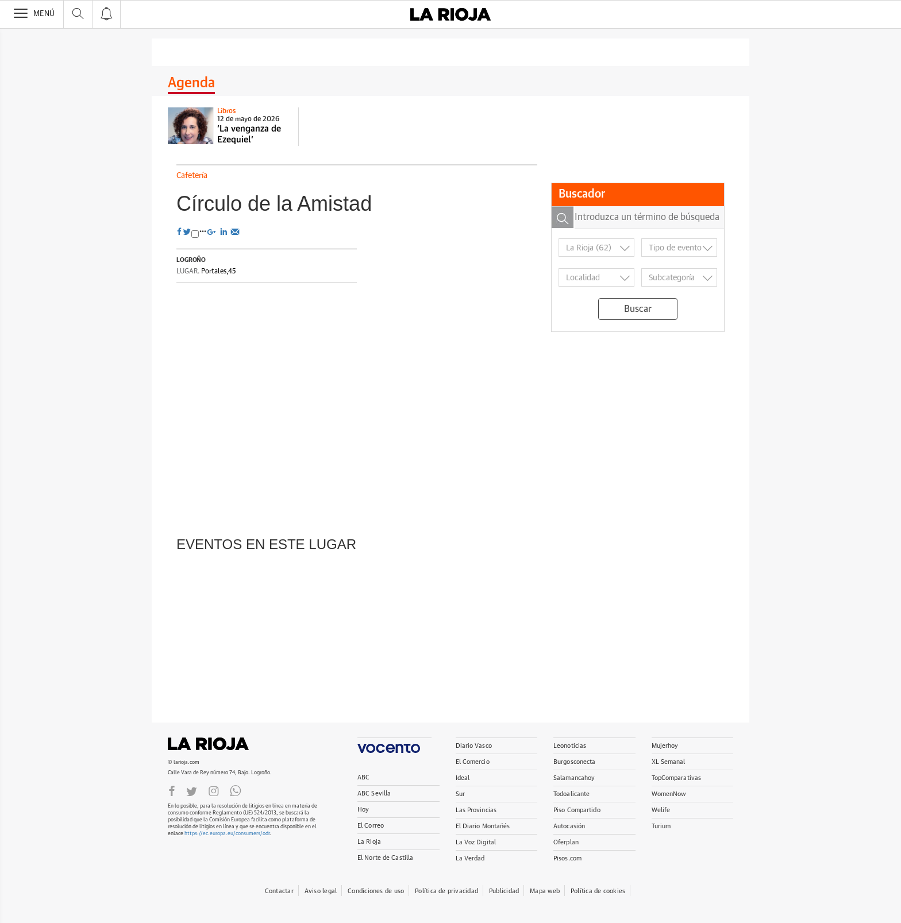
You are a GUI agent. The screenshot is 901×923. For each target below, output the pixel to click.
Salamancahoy (574, 778)
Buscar (638, 309)
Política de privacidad (446, 891)
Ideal (463, 778)
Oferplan (566, 842)
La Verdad (470, 858)
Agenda (191, 83)
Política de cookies (598, 891)
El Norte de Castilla (385, 858)
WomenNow (669, 794)
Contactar (279, 891)
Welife (661, 810)
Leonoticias (569, 746)
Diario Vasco (474, 746)
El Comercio (473, 762)
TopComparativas (677, 778)
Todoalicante (571, 794)
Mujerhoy (665, 746)
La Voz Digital (476, 842)
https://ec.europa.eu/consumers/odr (226, 833)
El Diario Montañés (483, 826)
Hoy (363, 809)
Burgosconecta (574, 762)
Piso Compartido (576, 810)
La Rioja (214, 743)
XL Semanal (669, 762)
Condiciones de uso (376, 891)
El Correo (370, 825)
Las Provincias (476, 810)
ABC (363, 777)
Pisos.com (567, 858)
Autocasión (569, 826)
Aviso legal (321, 891)
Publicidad (504, 891)
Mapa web (545, 891)
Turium (661, 826)
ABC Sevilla (374, 793)
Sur (460, 794)
